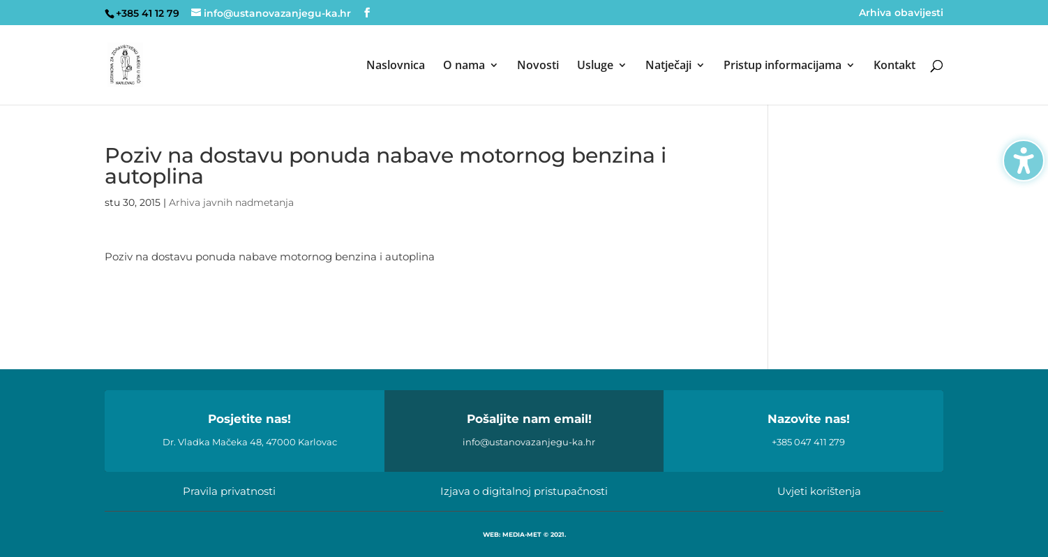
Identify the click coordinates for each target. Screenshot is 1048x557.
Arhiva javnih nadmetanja (231, 202)
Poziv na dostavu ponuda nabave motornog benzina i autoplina (270, 256)
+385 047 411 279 (808, 441)
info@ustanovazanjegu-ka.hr (529, 441)
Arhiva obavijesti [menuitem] (901, 13)
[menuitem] (395, 82)
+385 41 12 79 (147, 13)
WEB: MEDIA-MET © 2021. (524, 534)
